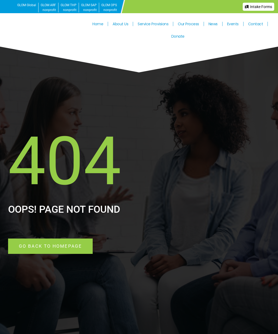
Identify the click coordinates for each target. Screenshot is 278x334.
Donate (178, 36)
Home (97, 24)
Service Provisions (153, 24)
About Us (120, 24)
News (213, 24)
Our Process (188, 24)
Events (233, 24)
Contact (255, 24)
